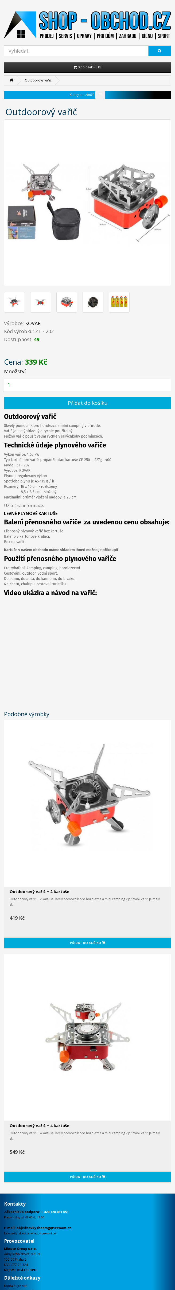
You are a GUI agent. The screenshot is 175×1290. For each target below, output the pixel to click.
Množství (15, 371)
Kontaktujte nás (15, 1286)
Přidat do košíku (87, 402)
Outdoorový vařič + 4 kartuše (39, 1125)
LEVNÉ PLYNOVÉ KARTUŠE (30, 513)
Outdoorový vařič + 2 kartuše (39, 891)
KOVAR (33, 323)
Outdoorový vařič (38, 80)
